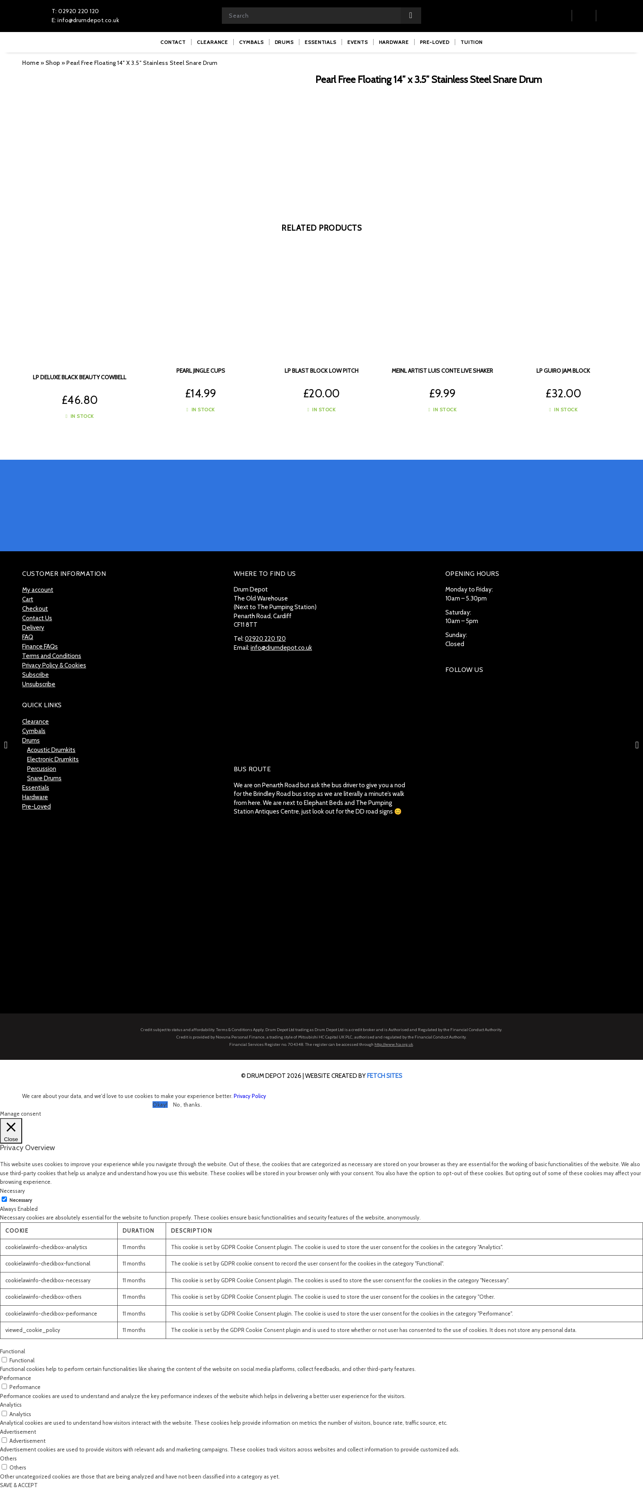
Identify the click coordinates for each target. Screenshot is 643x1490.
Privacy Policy (250, 1096)
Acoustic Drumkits (51, 750)
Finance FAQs (40, 646)
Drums (31, 740)
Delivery (33, 627)
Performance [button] (15, 1378)
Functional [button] (12, 1351)
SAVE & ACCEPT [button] (19, 1485)
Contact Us (37, 618)
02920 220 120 (265, 638)
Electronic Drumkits (53, 759)
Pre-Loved (36, 806)
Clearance (35, 721)
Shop (53, 62)
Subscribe (35, 675)
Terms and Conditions (51, 656)
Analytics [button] (11, 1404)
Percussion (41, 769)
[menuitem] (173, 42)
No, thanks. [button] (187, 1104)
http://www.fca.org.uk (393, 1044)
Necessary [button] (12, 1190)
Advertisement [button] (18, 1431)
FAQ (27, 637)
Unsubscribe (38, 684)
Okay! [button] (160, 1104)
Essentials (35, 787)
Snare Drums (44, 778)
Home (30, 62)
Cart (27, 599)
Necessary (20, 1200)
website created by (353, 1076)
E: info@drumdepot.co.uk (85, 20)
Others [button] (8, 1458)
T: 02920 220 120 (75, 11)
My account (37, 590)
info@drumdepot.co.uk (281, 647)
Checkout (35, 608)
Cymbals (34, 731)
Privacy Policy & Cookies (54, 665)
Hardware (35, 797)
